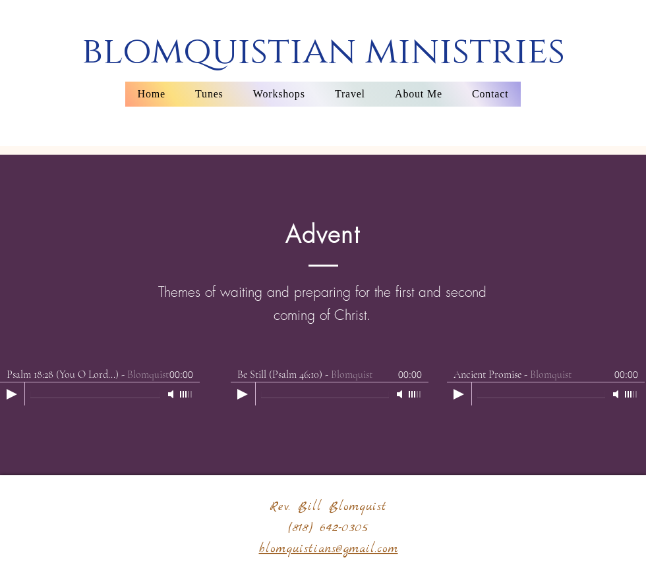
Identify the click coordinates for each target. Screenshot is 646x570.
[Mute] (172, 394)
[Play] (12, 394)
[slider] (186, 394)
